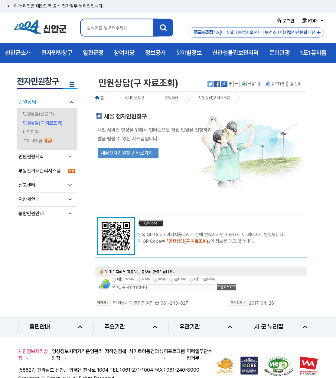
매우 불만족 (204, 279)
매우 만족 (125, 279)
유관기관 (205, 327)
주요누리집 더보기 (319, 33)
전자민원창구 (134, 97)
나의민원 (31, 132)
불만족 (180, 279)
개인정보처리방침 (33, 354)
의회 (231, 32)
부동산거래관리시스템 (39, 171)
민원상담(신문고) (38, 114)
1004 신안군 (39, 27)
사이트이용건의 (144, 351)
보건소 (271, 32)
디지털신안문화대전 (297, 32)
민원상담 (27, 102)
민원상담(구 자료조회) (43, 123)
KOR (312, 21)
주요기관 (130, 327)
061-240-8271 (175, 303)
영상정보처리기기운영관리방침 (77, 354)
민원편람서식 (31, 156)
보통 (162, 279)
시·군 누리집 (280, 327)
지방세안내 (29, 199)
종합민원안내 (31, 213)
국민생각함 (33, 141)
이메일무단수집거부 (199, 354)
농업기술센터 (250, 32)
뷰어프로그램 (172, 351)
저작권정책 (115, 351)
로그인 (284, 21)
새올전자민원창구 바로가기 (127, 153)
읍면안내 (55, 327)
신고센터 (26, 185)
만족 (146, 279)
